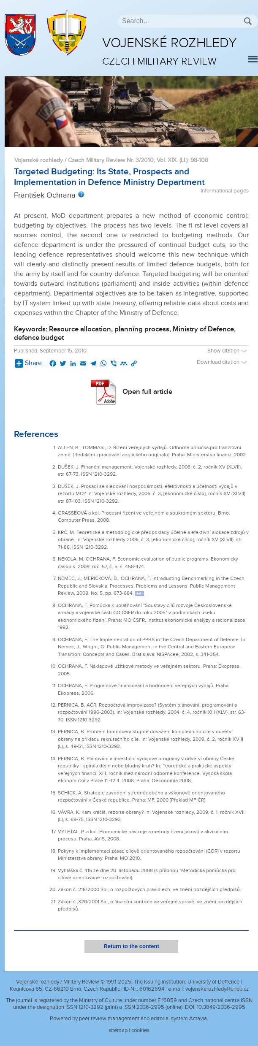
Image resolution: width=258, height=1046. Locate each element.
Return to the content (131, 946)
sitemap (118, 1030)
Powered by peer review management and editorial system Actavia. (129, 1018)
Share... (31, 363)
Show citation (228, 351)
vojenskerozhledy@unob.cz (217, 989)
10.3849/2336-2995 (221, 1007)
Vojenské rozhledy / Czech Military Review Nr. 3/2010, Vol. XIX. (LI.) (100, 160)
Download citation (223, 362)
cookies (140, 1030)
